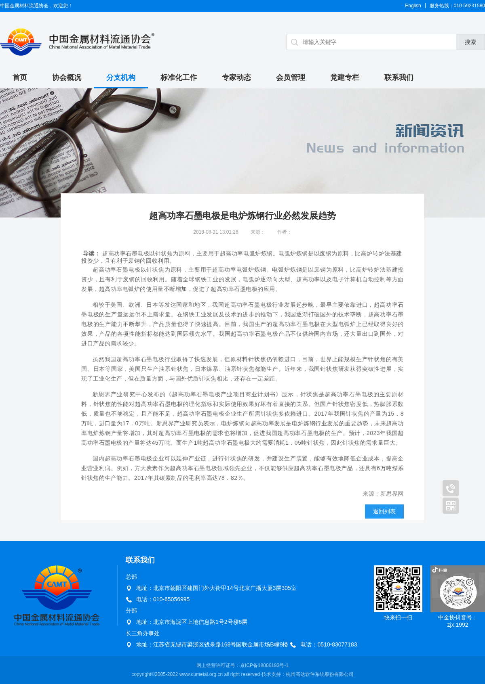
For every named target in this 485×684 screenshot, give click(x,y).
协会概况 (66, 77)
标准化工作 (178, 77)
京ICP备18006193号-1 (264, 665)
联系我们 (398, 77)
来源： (258, 232)
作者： (284, 232)
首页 (20, 77)
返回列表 (384, 511)
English (413, 5)
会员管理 (290, 77)
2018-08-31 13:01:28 (215, 232)
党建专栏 (344, 77)
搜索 (470, 42)
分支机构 (120, 77)
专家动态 (236, 77)
